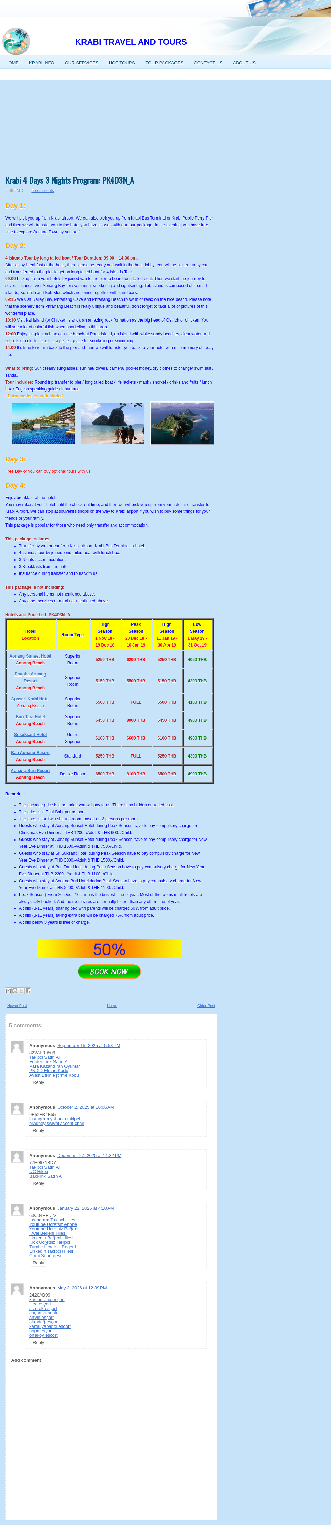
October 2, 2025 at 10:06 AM (85, 1107)
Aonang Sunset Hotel (30, 656)
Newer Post (17, 1006)
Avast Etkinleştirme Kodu (54, 1075)
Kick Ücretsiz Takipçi (49, 1242)
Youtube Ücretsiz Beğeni (53, 1228)
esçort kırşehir (43, 1312)
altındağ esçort (44, 1321)
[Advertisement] (111, 125)
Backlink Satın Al (46, 1176)
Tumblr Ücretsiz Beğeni (52, 1246)
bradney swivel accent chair (56, 1123)
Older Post (206, 1006)
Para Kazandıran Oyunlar (54, 1066)
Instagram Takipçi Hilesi (52, 1219)
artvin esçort (41, 1317)
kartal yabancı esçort (50, 1326)
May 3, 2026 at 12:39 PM (82, 1287)
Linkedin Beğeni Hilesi (51, 1237)
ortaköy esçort (43, 1335)
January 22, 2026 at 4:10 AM (85, 1208)
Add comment (26, 1360)
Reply (38, 1082)
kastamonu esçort (47, 1299)
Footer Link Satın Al (48, 1061)
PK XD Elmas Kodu (48, 1070)
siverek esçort (43, 1308)
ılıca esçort (40, 1304)
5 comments (42, 190)
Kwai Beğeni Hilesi (48, 1233)
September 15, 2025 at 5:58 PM (88, 1045)
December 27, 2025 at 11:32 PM (89, 1155)
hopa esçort (41, 1330)
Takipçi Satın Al (44, 1057)
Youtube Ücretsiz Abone (53, 1224)
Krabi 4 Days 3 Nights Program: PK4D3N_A (69, 180)
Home (112, 1006)
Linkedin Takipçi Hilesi (51, 1251)
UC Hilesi (38, 1171)
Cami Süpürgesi (45, 1255)
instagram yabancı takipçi (54, 1118)
